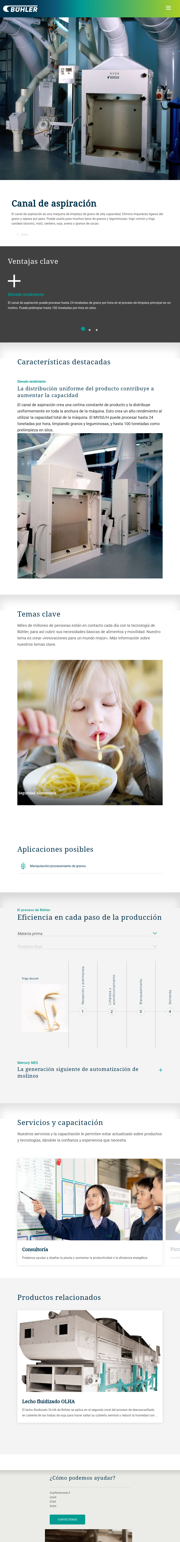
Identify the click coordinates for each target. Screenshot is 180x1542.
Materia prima (87, 933)
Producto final (87, 946)
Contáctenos (67, 1519)
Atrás (22, 234)
